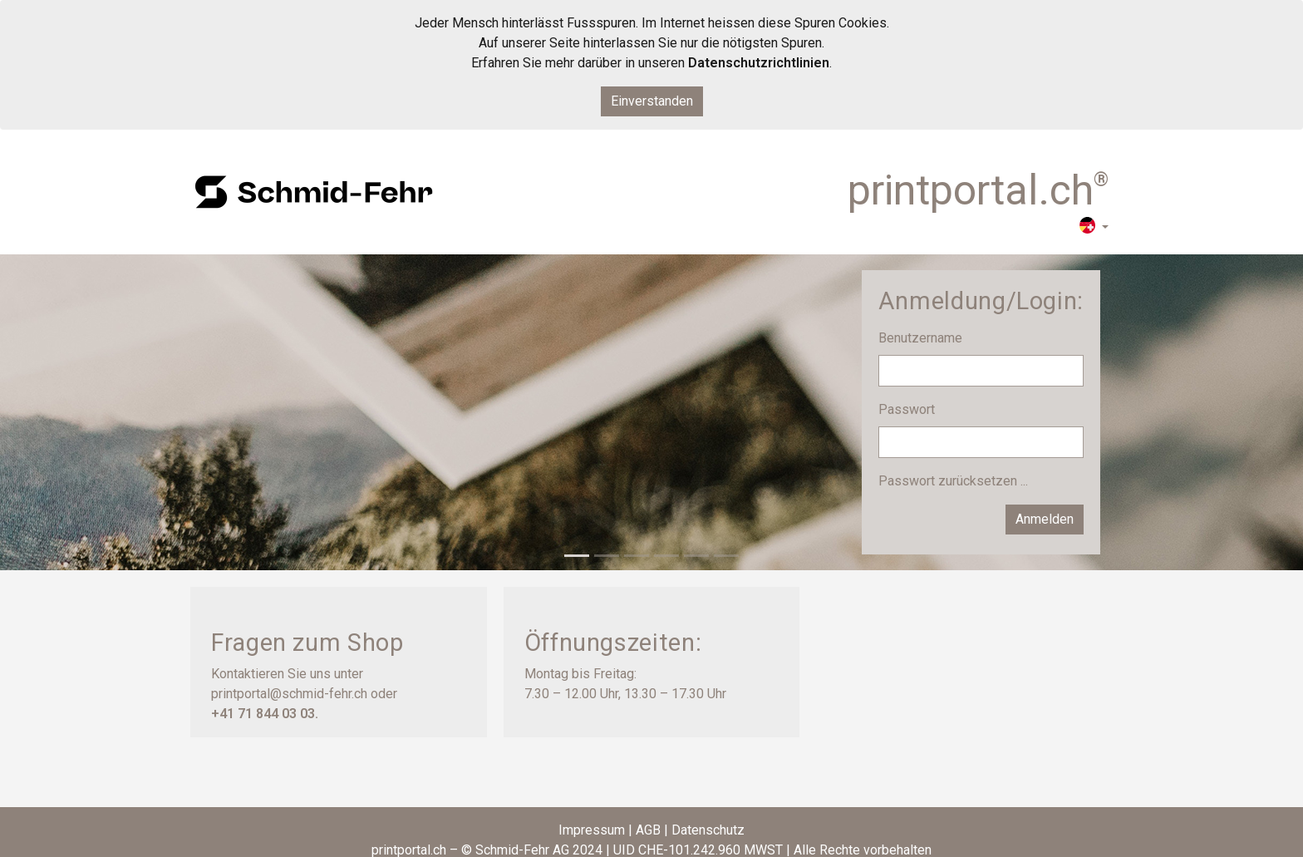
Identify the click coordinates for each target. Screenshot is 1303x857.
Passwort (908, 409)
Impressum (591, 830)
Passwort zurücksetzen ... (953, 481)
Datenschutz (708, 830)
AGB (648, 830)
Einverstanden (652, 101)
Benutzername (922, 338)
